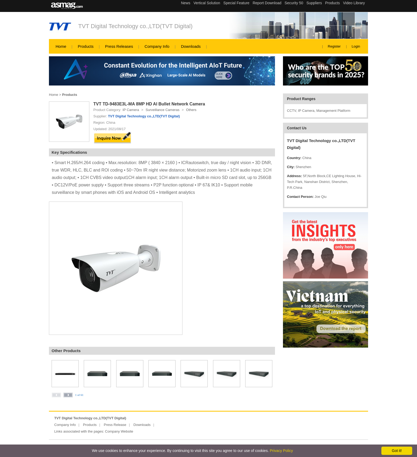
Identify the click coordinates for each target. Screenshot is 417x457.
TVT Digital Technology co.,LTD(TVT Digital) (135, 26)
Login (356, 46)
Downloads (191, 46)
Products (85, 46)
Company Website (119, 431)
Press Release (115, 425)
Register (334, 46)
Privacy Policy (281, 451)
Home (61, 46)
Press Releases (119, 46)
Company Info (157, 46)
